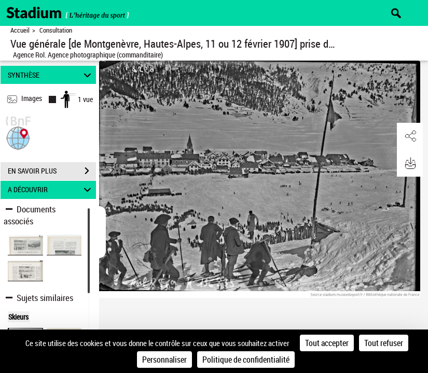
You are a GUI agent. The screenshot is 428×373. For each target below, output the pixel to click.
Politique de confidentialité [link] (245, 359)
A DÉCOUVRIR (51, 190)
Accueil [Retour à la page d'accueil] (20, 30)
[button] (18, 137)
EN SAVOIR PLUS (52, 171)
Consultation (55, 30)
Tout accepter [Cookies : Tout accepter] (327, 343)
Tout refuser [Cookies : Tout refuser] (383, 343)
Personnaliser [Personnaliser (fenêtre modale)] (164, 359)
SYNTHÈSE (51, 75)
